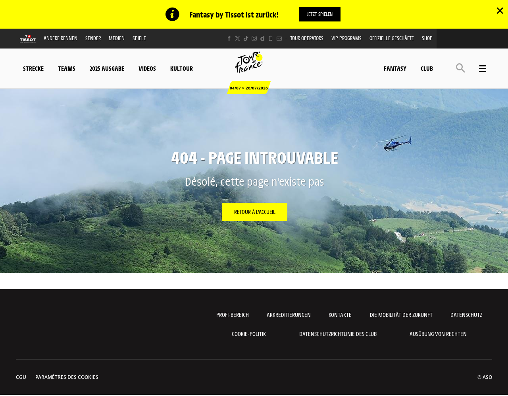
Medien (117, 38)
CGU (21, 377)
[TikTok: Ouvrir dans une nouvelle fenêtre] (246, 38)
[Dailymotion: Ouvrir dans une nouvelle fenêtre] (262, 38)
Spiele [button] (139, 38)
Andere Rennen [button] (60, 38)
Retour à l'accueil (254, 211)
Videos (147, 68)
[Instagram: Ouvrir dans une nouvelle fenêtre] (254, 38)
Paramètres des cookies (66, 377)
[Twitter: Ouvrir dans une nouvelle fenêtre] (237, 38)
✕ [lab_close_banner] (499, 10)
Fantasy (395, 68)
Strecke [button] (33, 68)
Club (427, 68)
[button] (460, 67)
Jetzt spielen (320, 14)
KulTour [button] (181, 68)
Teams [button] (66, 68)
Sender (93, 38)
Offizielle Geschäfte (391, 38)
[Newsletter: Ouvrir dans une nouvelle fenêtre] (279, 38)
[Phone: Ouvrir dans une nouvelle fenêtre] (271, 38)
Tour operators (306, 38)
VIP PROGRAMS (346, 38)
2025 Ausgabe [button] (107, 68)
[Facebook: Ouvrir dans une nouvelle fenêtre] (229, 38)
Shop (427, 38)
